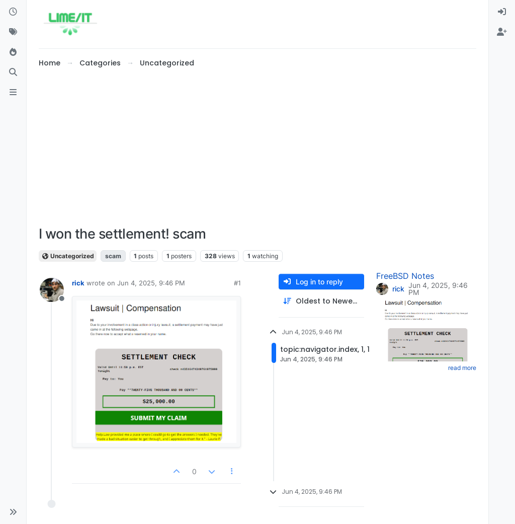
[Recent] (13, 12)
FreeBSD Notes (405, 276)
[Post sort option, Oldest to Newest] (321, 301)
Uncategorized (67, 256)
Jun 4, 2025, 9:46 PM (151, 283)
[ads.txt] (13, 93)
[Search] (13, 72)
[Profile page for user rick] (52, 290)
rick (78, 283)
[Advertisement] (257, 147)
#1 (237, 283)
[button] (13, 512)
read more (462, 367)
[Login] (502, 12)
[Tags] (13, 32)
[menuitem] (502, 12)
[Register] (502, 32)
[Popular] (13, 52)
